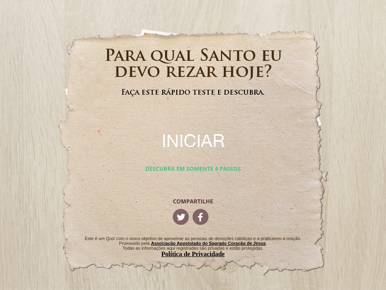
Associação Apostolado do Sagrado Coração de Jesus (208, 243)
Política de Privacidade (193, 254)
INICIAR (193, 140)
